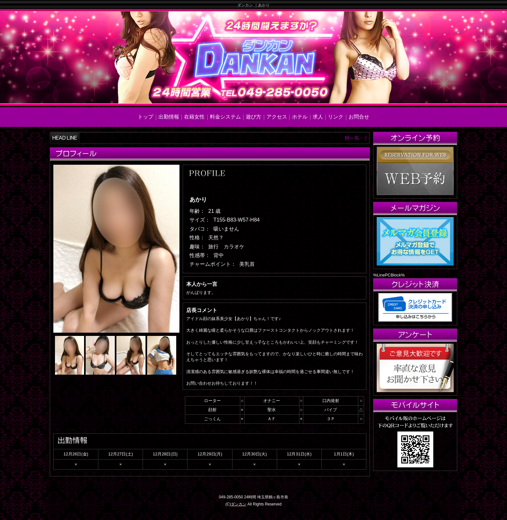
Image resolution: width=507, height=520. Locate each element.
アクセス (276, 117)
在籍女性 (194, 117)
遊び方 (253, 117)
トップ (145, 117)
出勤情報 (168, 117)
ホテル (299, 117)
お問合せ (359, 117)
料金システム (225, 117)
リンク (335, 117)
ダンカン (238, 504)
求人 (318, 117)
